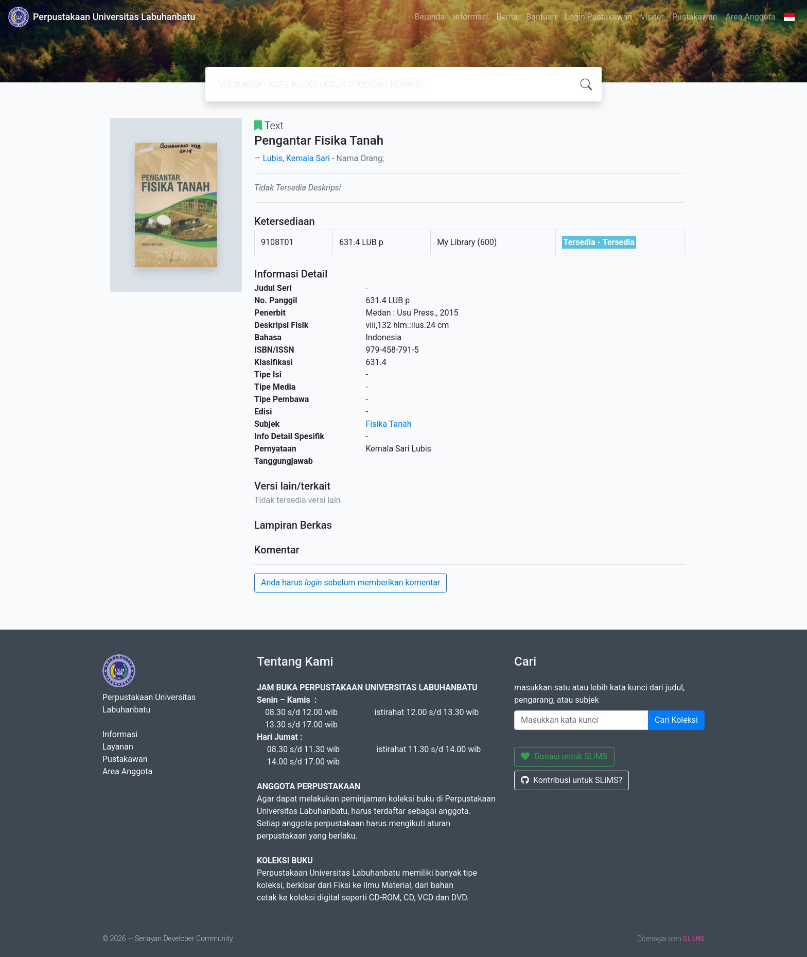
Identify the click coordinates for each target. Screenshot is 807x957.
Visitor (652, 17)
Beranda (429, 17)
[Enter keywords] (581, 720)
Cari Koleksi (676, 720)
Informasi (470, 17)
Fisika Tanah (389, 424)
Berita (507, 17)
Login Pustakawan (598, 17)
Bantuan (541, 17)
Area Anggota (751, 17)
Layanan (117, 747)
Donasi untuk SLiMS (564, 756)
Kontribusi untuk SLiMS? (571, 780)
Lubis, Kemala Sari (295, 158)
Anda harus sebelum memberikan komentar (350, 582)
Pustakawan (694, 17)
